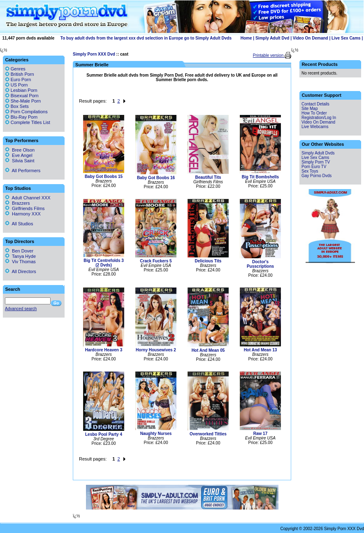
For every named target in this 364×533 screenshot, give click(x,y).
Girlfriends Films (25, 208)
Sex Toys (309, 171)
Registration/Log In (318, 117)
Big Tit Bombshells (260, 177)
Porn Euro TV (313, 166)
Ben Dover (19, 250)
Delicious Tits (208, 261)
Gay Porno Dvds (316, 175)
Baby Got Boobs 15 (104, 176)
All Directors (20, 271)
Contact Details (315, 104)
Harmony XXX (23, 213)
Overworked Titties (208, 434)
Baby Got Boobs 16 (156, 177)
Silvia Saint (20, 160)
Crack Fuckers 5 (156, 261)
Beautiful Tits (208, 177)
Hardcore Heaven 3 (104, 350)
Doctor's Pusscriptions (260, 264)
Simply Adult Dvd (272, 38)
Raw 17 (260, 433)
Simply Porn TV (315, 162)
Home (246, 38)
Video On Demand (310, 38)
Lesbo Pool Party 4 (103, 434)
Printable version (269, 55)
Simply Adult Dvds (318, 153)
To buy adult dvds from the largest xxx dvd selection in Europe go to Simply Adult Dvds (146, 38)
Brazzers (17, 203)
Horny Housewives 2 (156, 350)
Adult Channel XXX (28, 197)
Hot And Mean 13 (260, 350)
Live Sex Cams (346, 38)
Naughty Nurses (156, 433)
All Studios (19, 223)
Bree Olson (20, 149)
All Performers (22, 170)
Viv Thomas (20, 261)
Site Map (309, 108)
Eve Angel (18, 155)
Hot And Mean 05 (208, 350)
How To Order (314, 113)
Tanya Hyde (20, 256)
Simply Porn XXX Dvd (94, 54)
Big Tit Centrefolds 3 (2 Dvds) (103, 262)
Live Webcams (314, 126)
